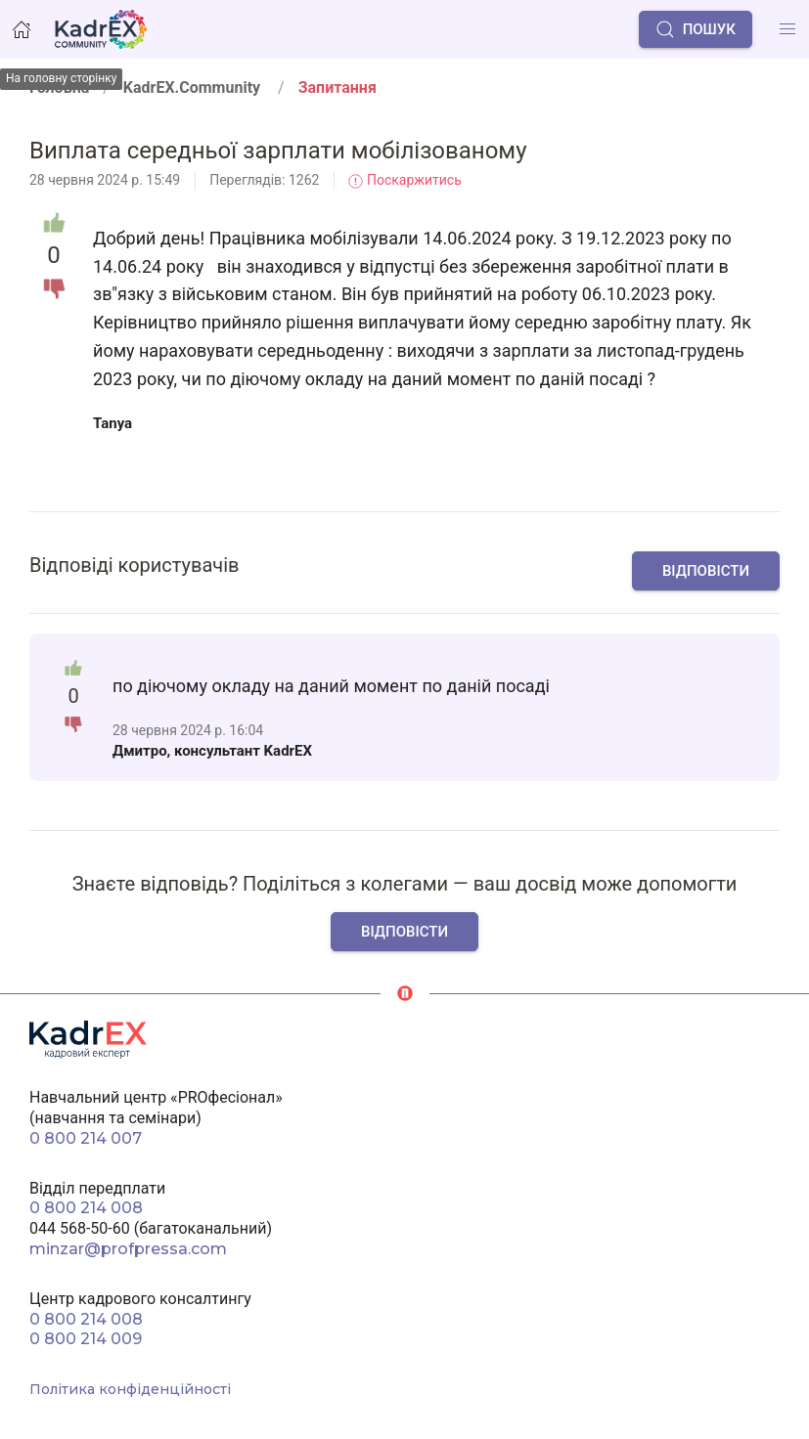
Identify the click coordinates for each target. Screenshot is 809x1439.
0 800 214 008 (86, 1208)
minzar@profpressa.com (128, 1249)
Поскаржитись (404, 180)
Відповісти (705, 571)
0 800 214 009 (85, 1339)
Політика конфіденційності (130, 1389)
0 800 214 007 (85, 1138)
